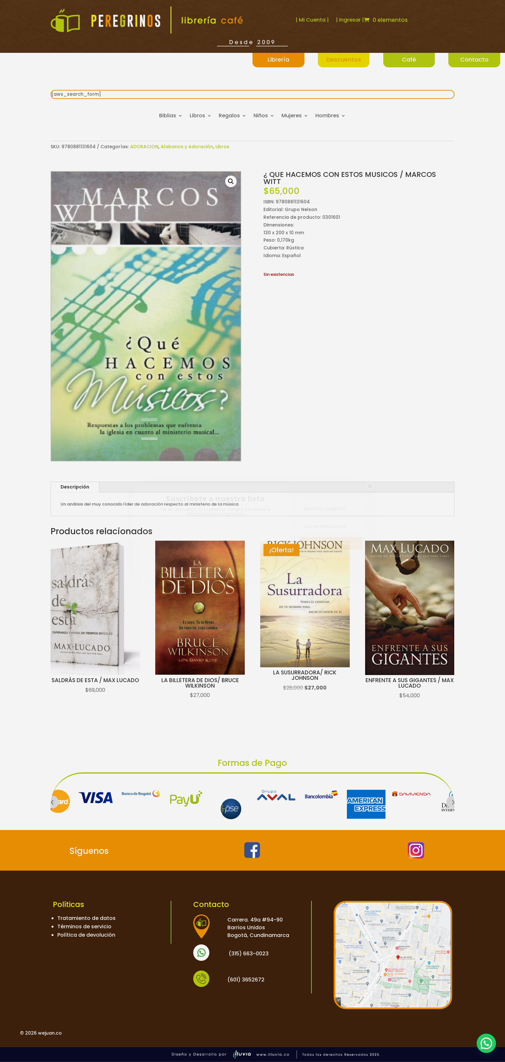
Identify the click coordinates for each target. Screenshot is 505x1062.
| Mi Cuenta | (312, 20)
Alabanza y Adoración (187, 146)
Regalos (229, 116)
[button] (231, 181)
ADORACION (144, 146)
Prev (52, 802)
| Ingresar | (350, 20)
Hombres (327, 116)
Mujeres (291, 116)
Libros (197, 116)
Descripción (75, 487)
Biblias (167, 116)
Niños (260, 116)
